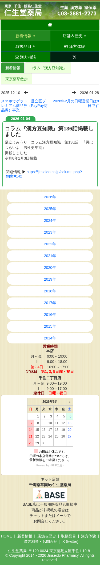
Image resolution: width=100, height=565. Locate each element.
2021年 (50, 256)
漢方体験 (74, 46)
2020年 (50, 267)
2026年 (50, 197)
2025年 (50, 209)
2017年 (50, 303)
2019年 (50, 279)
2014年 (50, 338)
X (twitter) (70, 541)
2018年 (50, 291)
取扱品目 (25, 46)
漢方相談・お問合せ (40, 541)
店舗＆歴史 (74, 35)
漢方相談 (25, 57)
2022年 (50, 244)
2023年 (50, 232)
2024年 (50, 220)
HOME (6, 536)
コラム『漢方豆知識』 (48, 68)
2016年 (50, 314)
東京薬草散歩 (16, 79)
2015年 (50, 326)
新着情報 (25, 35)
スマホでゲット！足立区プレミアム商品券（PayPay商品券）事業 (24, 105)
